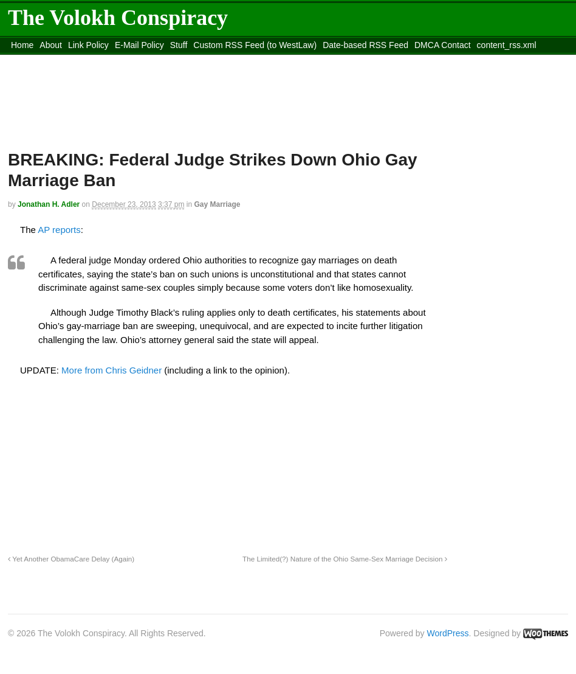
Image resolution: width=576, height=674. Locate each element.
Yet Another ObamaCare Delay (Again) (71, 559)
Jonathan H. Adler (49, 204)
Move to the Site (75, 60)
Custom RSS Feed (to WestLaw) (255, 45)
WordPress (448, 633)
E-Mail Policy (139, 45)
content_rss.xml (507, 45)
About (50, 45)
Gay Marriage (217, 204)
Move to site (184, 60)
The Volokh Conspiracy (118, 17)
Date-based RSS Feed (365, 45)
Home (22, 45)
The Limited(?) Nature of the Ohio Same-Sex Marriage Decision (344, 559)
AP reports (59, 229)
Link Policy (88, 45)
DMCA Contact (442, 45)
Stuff (179, 45)
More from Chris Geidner (111, 370)
